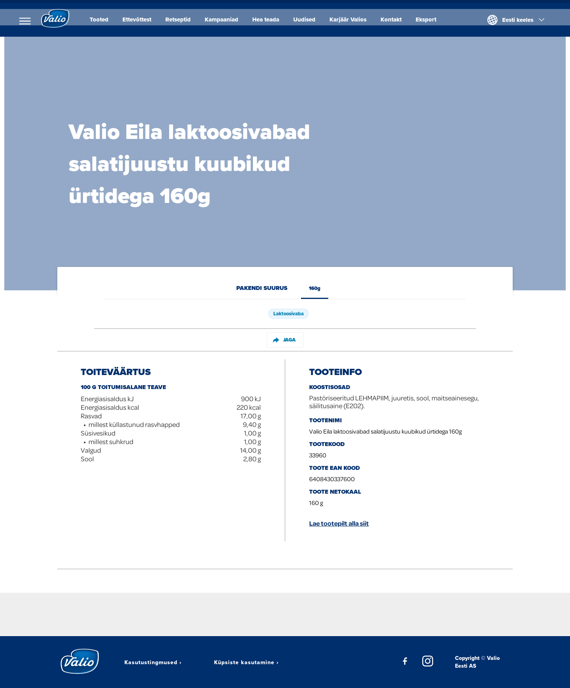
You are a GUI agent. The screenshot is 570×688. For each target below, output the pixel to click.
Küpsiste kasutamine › (246, 662)
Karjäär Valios (353, 19)
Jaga (284, 339)
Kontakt (396, 19)
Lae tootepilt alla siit (339, 523)
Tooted (104, 19)
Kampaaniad (226, 19)
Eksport (431, 19)
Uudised (309, 19)
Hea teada (270, 19)
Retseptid (183, 19)
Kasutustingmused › (153, 662)
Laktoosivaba (288, 313)
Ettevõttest (141, 19)
